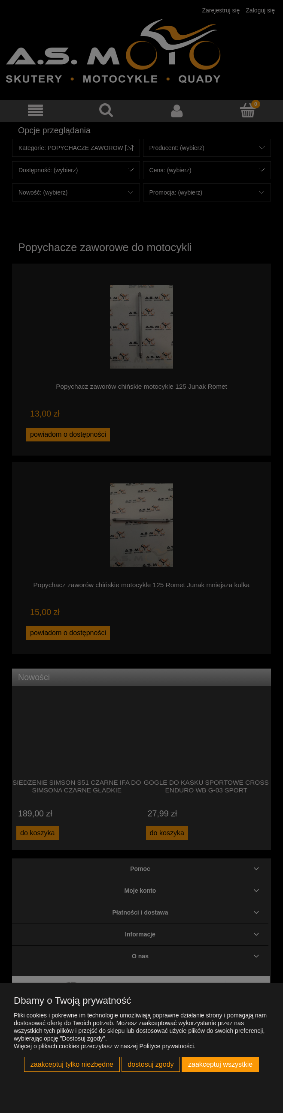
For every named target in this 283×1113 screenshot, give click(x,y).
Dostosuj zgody (150, 1064)
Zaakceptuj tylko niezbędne (71, 1064)
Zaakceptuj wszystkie (220, 1064)
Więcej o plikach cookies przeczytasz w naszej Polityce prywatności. (104, 1046)
